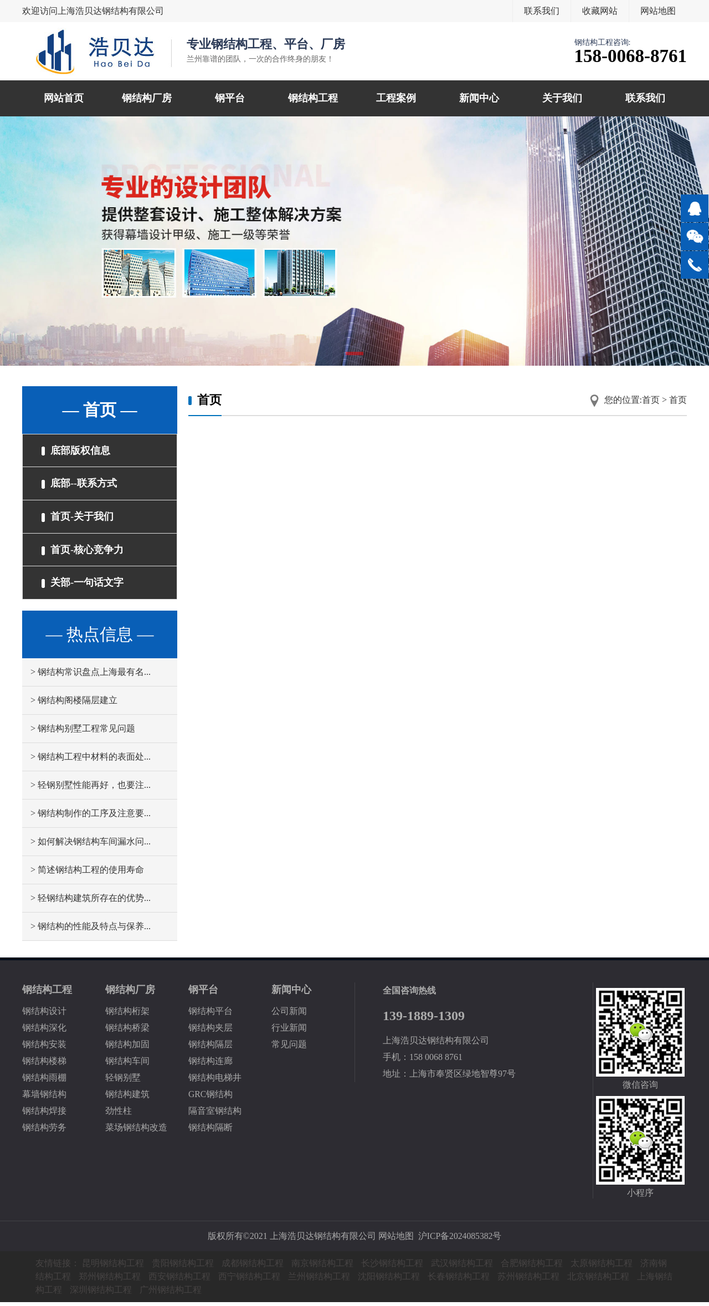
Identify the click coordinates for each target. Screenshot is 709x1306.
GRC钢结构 (210, 1098)
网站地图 (658, 11)
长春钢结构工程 (459, 1280)
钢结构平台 (210, 1015)
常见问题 (289, 1048)
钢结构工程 (313, 98)
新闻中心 (479, 98)
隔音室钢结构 (215, 1114)
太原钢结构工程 (602, 1267)
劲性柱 (118, 1114)
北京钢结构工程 (598, 1280)
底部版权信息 (76, 451)
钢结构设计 (44, 1015)
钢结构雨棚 (44, 1081)
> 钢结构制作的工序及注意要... (90, 817)
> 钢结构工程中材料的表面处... (90, 760)
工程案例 (396, 98)
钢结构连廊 (210, 1064)
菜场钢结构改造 (136, 1131)
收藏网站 (600, 11)
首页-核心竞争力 (83, 552)
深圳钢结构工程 (101, 1293)
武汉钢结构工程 (462, 1267)
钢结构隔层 (210, 1048)
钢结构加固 (127, 1048)
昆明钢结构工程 (113, 1267)
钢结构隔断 (210, 1131)
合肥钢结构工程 (532, 1267)
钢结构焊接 (44, 1114)
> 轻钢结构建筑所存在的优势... (90, 901)
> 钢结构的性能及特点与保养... (90, 930)
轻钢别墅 (123, 1081)
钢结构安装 (44, 1048)
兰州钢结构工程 (319, 1280)
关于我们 (562, 98)
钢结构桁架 (127, 1015)
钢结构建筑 (127, 1098)
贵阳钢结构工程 (183, 1267)
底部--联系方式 (79, 484)
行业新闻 (289, 1031)
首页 (651, 399)
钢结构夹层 (210, 1031)
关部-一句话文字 (83, 586)
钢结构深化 (44, 1031)
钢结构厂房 (147, 98)
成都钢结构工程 (253, 1267)
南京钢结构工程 (322, 1267)
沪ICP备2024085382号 (460, 1239)
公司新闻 (289, 1015)
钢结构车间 (127, 1064)
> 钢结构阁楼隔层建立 (73, 704)
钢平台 (230, 98)
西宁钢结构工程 (249, 1280)
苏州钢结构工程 (528, 1280)
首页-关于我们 (78, 518)
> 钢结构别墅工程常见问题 (82, 732)
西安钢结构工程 (179, 1280)
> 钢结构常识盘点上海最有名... (90, 675)
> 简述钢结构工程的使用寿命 (87, 873)
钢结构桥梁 (127, 1031)
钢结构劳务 (44, 1131)
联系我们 (541, 11)
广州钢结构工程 (171, 1293)
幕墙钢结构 (44, 1098)
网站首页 (64, 98)
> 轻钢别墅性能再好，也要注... (90, 788)
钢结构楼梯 (44, 1064)
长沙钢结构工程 (392, 1267)
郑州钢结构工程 (110, 1280)
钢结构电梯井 (215, 1081)
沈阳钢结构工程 (389, 1280)
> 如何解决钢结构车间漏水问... (90, 845)
